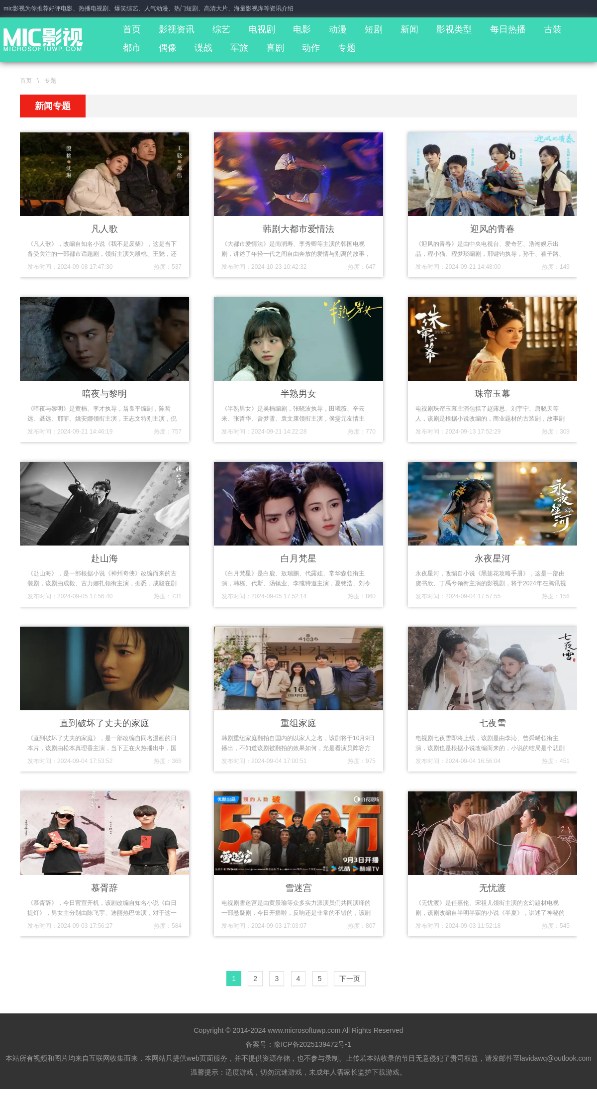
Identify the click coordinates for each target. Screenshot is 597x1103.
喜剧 (275, 48)
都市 (132, 48)
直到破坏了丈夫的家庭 (104, 723)
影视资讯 (177, 29)
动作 (311, 48)
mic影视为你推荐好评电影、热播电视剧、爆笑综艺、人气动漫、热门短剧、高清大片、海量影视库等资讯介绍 (148, 8)
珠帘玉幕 (492, 394)
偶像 (168, 48)
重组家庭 (298, 723)
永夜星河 (492, 558)
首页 (132, 29)
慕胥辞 (104, 888)
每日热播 (508, 29)
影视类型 (454, 29)
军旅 (239, 48)
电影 (302, 29)
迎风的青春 (492, 229)
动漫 (338, 29)
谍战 (203, 48)
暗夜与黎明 (104, 394)
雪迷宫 (298, 888)
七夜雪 (492, 723)
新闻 (409, 29)
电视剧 (261, 29)
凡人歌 (104, 229)
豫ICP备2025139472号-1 (312, 1044)
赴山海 (104, 558)
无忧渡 (492, 888)
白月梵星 (298, 558)
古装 (553, 29)
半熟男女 (298, 394)
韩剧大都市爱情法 (298, 229)
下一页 (349, 979)
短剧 (374, 29)
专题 (347, 48)
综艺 (221, 29)
